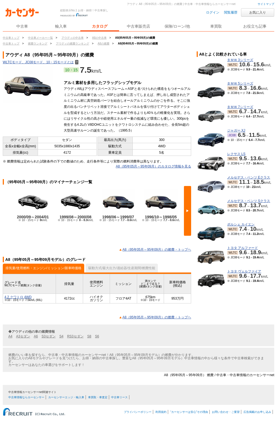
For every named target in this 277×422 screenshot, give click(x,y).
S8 (89, 336)
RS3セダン (75, 336)
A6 (36, 336)
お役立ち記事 (254, 26)
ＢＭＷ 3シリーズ (240, 60)
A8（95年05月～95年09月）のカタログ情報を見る (153, 166)
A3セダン (23, 336)
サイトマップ (266, 4)
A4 (10, 336)
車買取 (216, 26)
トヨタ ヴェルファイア (244, 271)
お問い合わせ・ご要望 (226, 411)
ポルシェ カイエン (241, 224)
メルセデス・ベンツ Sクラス (248, 201)
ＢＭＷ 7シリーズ (240, 107)
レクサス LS (236, 154)
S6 (97, 336)
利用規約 (160, 411)
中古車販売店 (138, 26)
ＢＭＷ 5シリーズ (240, 83)
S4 (61, 336)
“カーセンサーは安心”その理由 (189, 411)
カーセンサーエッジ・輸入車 (66, 397)
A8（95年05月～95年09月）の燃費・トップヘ (156, 249)
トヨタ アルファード (242, 248)
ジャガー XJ (236, 130)
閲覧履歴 (230, 12)
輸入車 (61, 26)
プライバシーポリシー (138, 411)
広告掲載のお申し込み (257, 411)
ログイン (212, 12)
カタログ (99, 26)
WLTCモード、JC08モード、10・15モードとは (40, 62)
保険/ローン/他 (177, 26)
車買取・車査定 (97, 397)
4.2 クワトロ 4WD (18, 297)
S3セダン (49, 336)
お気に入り (257, 12)
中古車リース (119, 397)
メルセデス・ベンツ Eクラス (248, 177)
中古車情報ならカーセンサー (26, 397)
